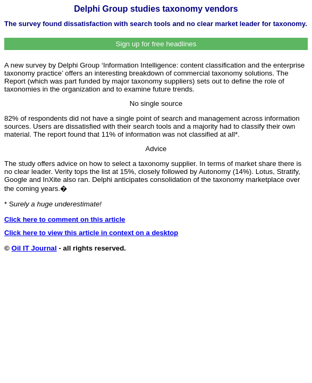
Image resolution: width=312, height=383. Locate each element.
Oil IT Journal (34, 248)
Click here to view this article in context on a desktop (91, 233)
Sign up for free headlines (156, 44)
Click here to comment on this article (64, 219)
